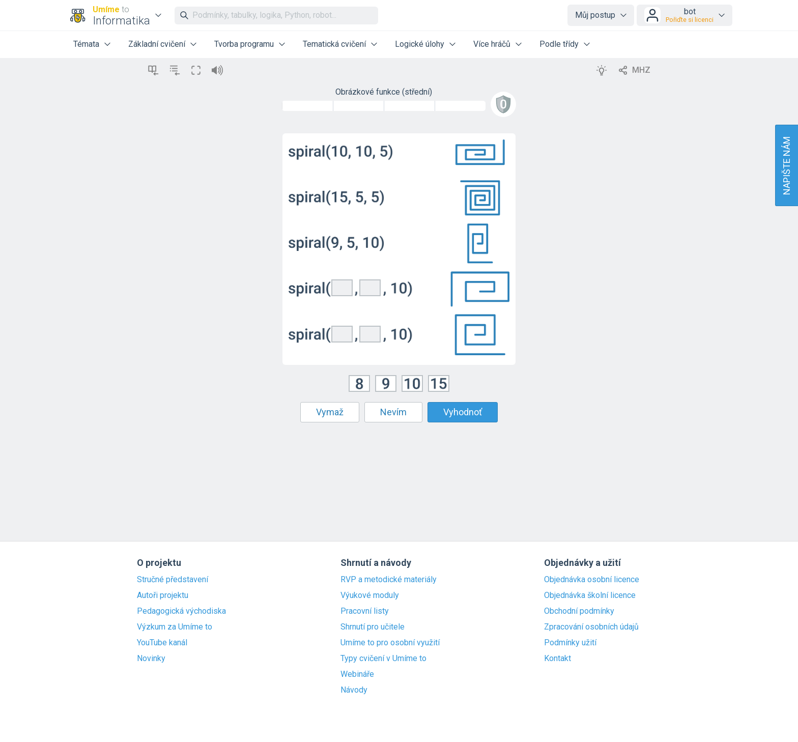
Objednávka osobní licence (591, 579)
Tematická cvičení (334, 44)
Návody (353, 690)
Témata (86, 44)
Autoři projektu (162, 595)
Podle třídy (559, 44)
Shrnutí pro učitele (372, 627)
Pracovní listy (364, 611)
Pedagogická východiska (181, 611)
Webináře (357, 674)
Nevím (393, 412)
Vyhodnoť (462, 412)
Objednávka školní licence (590, 595)
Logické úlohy (419, 44)
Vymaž (330, 412)
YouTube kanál (162, 642)
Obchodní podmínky (579, 611)
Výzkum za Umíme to (174, 627)
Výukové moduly (369, 595)
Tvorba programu (244, 44)
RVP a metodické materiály (388, 579)
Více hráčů (491, 44)
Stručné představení (172, 579)
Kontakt (557, 658)
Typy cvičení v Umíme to (383, 658)
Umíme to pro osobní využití (390, 642)
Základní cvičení (156, 44)
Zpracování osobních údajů (591, 627)
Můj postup (595, 15)
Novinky (151, 658)
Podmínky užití (570, 642)
